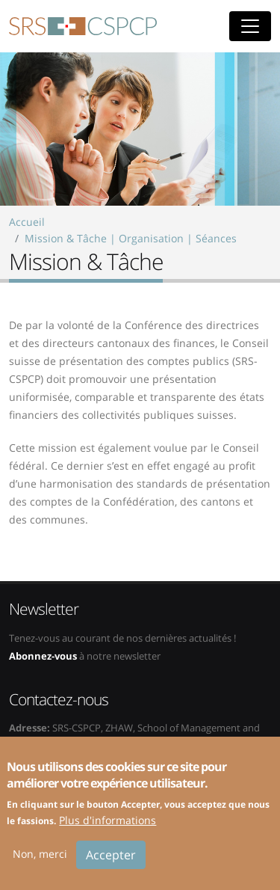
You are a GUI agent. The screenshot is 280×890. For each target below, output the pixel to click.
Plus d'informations (107, 829)
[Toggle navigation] (250, 26)
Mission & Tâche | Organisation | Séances (131, 238)
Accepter (111, 864)
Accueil (27, 222)
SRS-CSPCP (83, 26)
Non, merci (40, 863)
